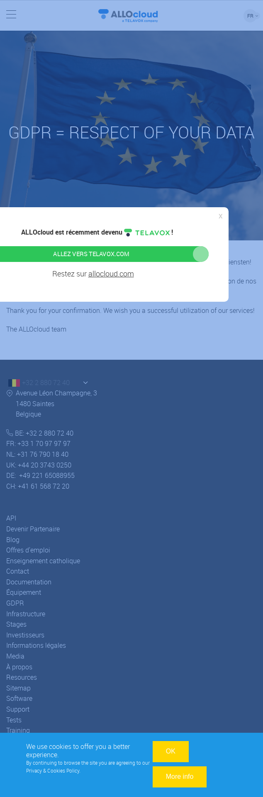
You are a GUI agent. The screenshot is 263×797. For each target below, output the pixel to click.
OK (170, 751)
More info (180, 776)
